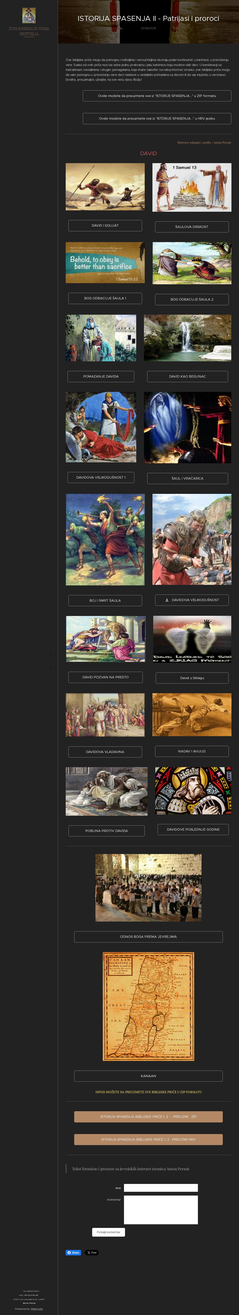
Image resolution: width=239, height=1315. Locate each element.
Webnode (37, 1309)
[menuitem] (29, 621)
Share (73, 1252)
